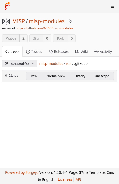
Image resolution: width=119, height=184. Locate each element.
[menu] (46, 179)
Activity (103, 51)
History (80, 76)
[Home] (7, 6)
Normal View (55, 76)
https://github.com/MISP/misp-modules (44, 28)
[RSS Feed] (70, 21)
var (68, 63)
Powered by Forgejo (21, 172)
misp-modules (46, 21)
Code (12, 51)
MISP (18, 21)
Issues (34, 51)
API (78, 179)
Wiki (81, 51)
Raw (34, 76)
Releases (59, 51)
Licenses (65, 179)
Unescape (102, 76)
